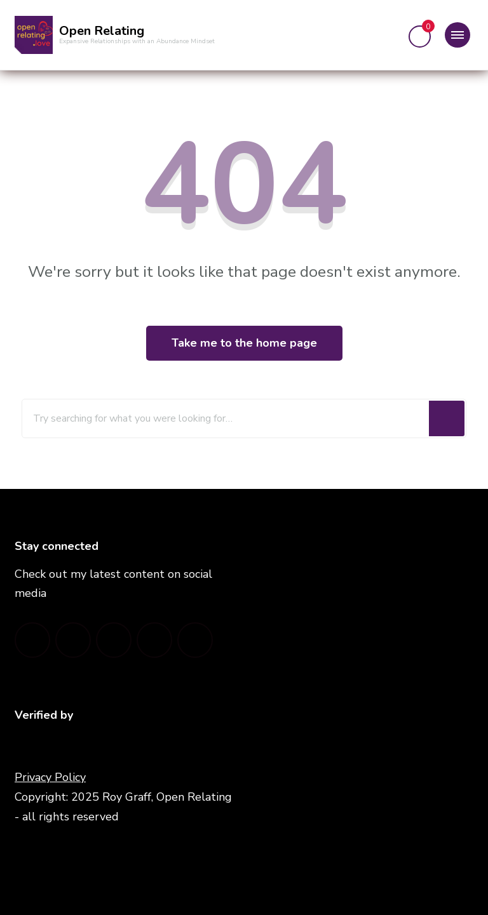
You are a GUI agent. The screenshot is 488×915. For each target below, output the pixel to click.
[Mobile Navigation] (457, 35)
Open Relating (101, 30)
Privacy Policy (50, 777)
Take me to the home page (244, 343)
